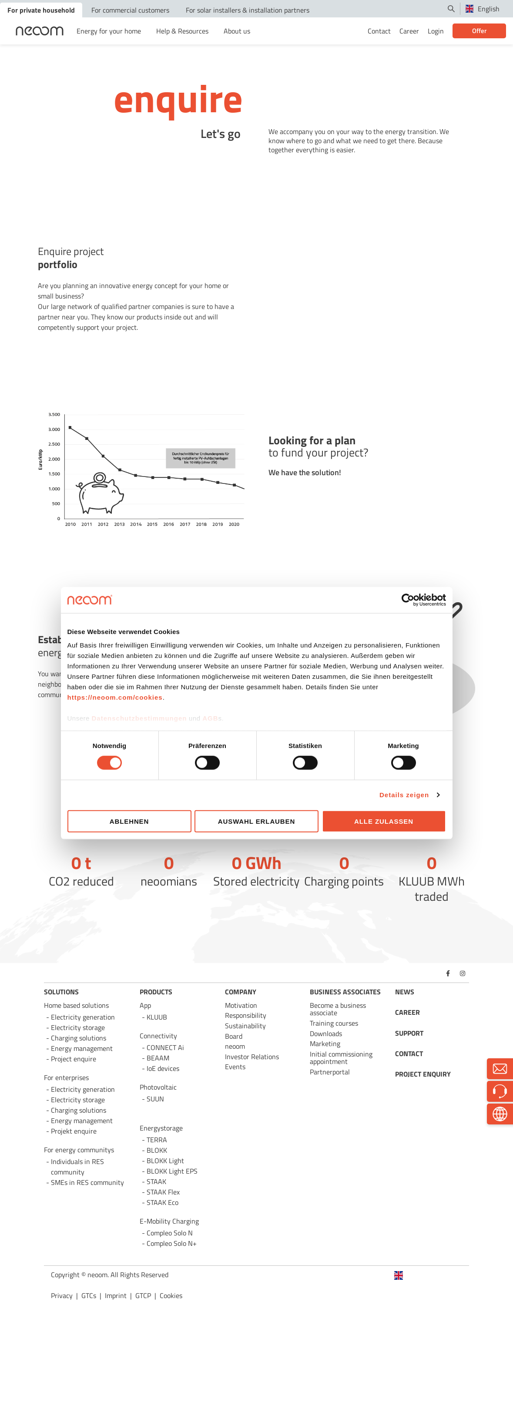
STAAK (156, 1181)
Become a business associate (338, 1009)
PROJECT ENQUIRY (423, 1074)
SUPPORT (409, 1033)
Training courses (334, 1023)
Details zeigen (404, 795)
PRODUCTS (156, 991)
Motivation (241, 1005)
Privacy (62, 1295)
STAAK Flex (163, 1192)
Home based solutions (76, 1005)
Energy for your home (109, 31)
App (145, 1005)
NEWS (404, 991)
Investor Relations (252, 1056)
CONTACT (409, 1053)
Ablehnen (129, 821)
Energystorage (161, 1128)
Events (235, 1066)
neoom (235, 1046)
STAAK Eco (162, 1202)
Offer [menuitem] (479, 31)
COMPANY (240, 991)
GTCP (143, 1295)
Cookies (171, 1295)
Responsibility (245, 1015)
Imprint (116, 1295)
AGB (210, 718)
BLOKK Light (165, 1160)
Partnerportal (330, 1072)
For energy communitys (79, 1149)
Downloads (326, 1033)
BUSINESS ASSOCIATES (345, 991)
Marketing (325, 1043)
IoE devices (163, 1068)
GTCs (88, 1295)
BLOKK (157, 1150)
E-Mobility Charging (169, 1221)
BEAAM (158, 1058)
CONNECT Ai (165, 1047)
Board (233, 1036)
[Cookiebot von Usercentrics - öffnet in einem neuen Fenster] (408, 599)
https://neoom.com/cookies (115, 697)
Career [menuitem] (409, 31)
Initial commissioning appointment (341, 1058)
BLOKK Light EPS (172, 1171)
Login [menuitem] (436, 31)
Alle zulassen (383, 821)
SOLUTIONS (61, 991)
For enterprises (66, 1077)
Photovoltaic (158, 1087)
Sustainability (245, 1025)
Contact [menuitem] (379, 31)
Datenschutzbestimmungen (139, 718)
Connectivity (158, 1035)
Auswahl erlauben (256, 821)
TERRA (157, 1139)
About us (237, 31)
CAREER (407, 1012)
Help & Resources (182, 31)
